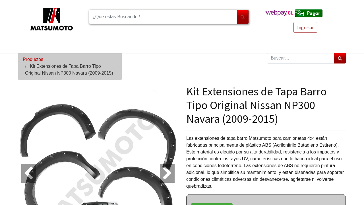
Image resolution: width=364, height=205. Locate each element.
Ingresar (305, 27)
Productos (33, 59)
